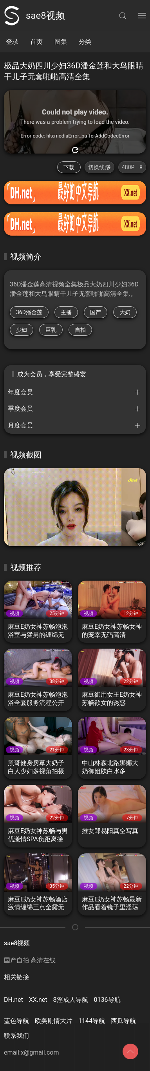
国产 (95, 312)
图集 (60, 41)
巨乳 (50, 330)
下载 (68, 167)
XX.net (38, 999)
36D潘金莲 (29, 312)
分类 (85, 41)
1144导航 (91, 1021)
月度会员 (20, 425)
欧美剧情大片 (53, 1021)
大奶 (124, 312)
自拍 (80, 330)
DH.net (13, 999)
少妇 (21, 330)
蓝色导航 (16, 1021)
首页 (36, 41)
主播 (66, 312)
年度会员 (20, 392)
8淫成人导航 (70, 999)
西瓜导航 (123, 1021)
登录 (12, 41)
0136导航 (107, 999)
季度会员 (20, 408)
